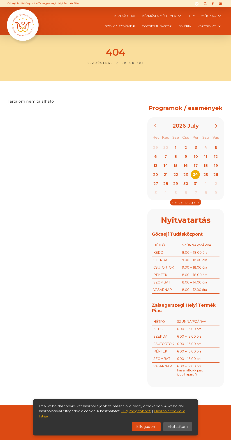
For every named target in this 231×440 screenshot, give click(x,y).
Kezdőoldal (125, 16)
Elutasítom (178, 426)
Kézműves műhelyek (159, 16)
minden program (185, 202)
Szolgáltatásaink (120, 26)
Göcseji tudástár (157, 26)
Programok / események (186, 108)
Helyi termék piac (201, 16)
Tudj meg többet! (136, 411)
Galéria (184, 26)
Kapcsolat (207, 26)
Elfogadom (146, 426)
